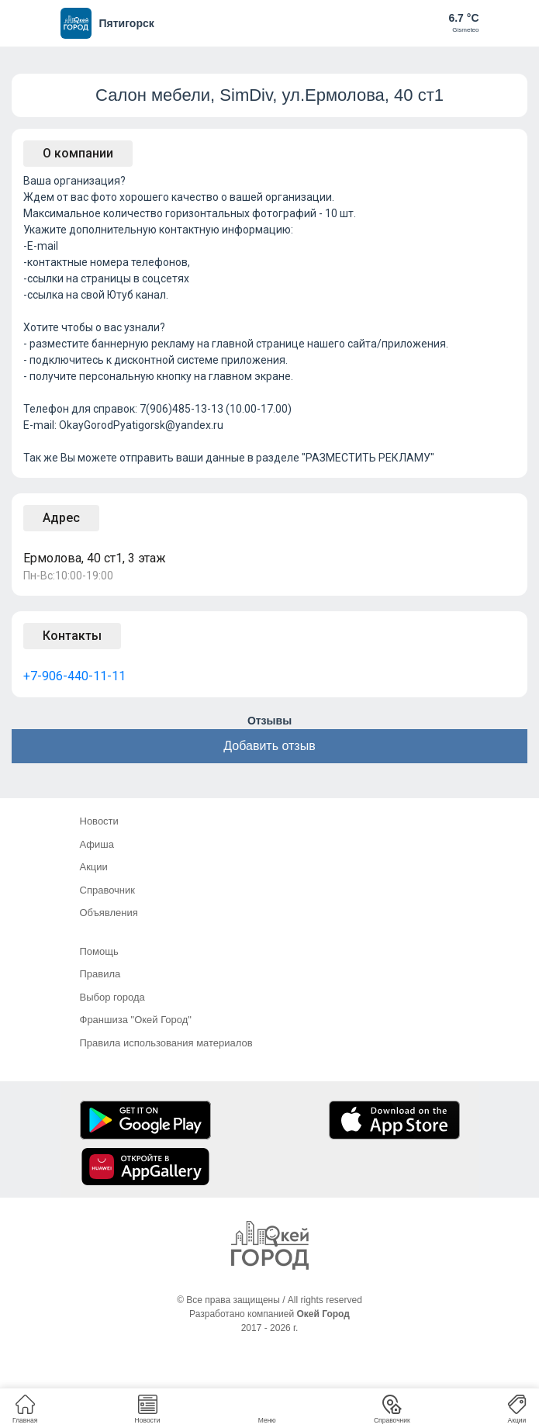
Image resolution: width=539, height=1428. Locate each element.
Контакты (72, 635)
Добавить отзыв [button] (269, 745)
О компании (78, 153)
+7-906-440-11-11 (74, 676)
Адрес (61, 517)
